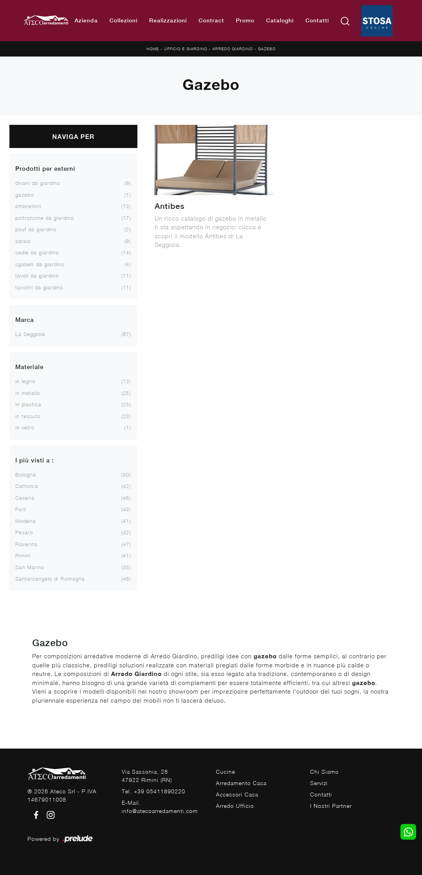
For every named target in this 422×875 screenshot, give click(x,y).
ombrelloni (28, 206)
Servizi (319, 783)
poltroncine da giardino (44, 218)
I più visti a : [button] (34, 460)
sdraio (23, 241)
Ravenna (26, 544)
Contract (211, 20)
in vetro (25, 427)
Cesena (25, 498)
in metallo (27, 393)
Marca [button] (24, 319)
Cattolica (26, 486)
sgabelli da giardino (39, 264)
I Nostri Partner (331, 805)
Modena (25, 521)
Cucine (225, 771)
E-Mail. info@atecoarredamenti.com (160, 806)
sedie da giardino (37, 252)
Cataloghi (280, 20)
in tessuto (27, 416)
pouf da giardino (36, 229)
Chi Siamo (324, 771)
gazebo (24, 195)
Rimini (23, 555)
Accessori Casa (237, 794)
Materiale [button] (29, 367)
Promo (245, 20)
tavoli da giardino (37, 275)
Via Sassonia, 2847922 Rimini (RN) (147, 775)
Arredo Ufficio (235, 805)
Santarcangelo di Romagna (50, 578)
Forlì (20, 509)
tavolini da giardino (39, 287)
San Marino (29, 567)
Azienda (86, 20)
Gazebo (267, 48)
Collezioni (123, 20)
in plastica (28, 404)
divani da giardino (37, 183)
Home (152, 48)
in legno (25, 381)
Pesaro (24, 532)
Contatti (317, 20)
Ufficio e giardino (185, 48)
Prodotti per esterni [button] (45, 168)
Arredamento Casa (241, 783)
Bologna (25, 474)
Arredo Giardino (232, 48)
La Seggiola (30, 334)
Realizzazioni (168, 20)
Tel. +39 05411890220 (153, 791)
